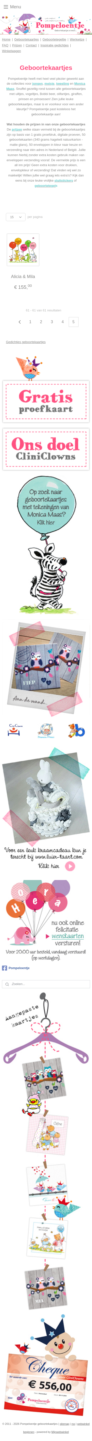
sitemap (64, 1423)
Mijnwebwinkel (60, 1431)
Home (6, 39)
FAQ (5, 45)
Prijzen (17, 45)
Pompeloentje (15, 968)
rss (73, 1423)
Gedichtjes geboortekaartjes (26, 342)
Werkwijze (77, 39)
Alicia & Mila (23, 276)
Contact (31, 45)
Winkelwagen (11, 51)
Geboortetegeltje (54, 39)
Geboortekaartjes (26, 39)
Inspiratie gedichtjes (54, 45)
